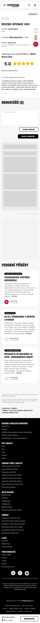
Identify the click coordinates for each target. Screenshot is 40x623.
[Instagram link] (13, 573)
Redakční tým (6, 544)
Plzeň (3, 452)
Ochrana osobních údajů (12, 605)
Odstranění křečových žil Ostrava (11, 478)
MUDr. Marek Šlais (15, 37)
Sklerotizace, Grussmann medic (11, 518)
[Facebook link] (20, 573)
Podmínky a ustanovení (25, 611)
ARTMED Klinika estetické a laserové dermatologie (17, 432)
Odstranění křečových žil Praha (11, 466)
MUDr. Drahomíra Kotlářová (10, 435)
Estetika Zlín (5, 426)
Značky (4, 561)
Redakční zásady (11, 611)
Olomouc (4, 455)
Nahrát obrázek (29, 129)
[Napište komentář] (20, 118)
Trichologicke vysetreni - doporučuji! (17, 279)
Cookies (4, 608)
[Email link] (27, 573)
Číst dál (14, 296)
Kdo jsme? (5, 541)
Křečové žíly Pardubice (8, 487)
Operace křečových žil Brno (10, 469)
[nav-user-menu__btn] (35, 5)
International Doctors (8, 567)
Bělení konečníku (7, 507)
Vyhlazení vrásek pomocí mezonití (12, 510)
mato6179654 (13, 29)
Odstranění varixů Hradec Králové (12, 481)
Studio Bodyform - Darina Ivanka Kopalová (14, 438)
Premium (4, 558)
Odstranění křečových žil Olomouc (12, 475)
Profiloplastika (6, 504)
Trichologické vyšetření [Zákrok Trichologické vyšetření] (13, 274)
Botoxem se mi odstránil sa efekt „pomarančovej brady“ (19, 355)
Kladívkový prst (6, 495)
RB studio (4, 429)
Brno (3, 449)
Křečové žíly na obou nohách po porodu (13, 521)
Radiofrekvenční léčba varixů (10, 533)
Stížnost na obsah (7, 547)
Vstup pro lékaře (6, 555)
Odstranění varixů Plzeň (9, 472)
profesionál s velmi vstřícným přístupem (13, 524)
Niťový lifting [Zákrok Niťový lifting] (10, 313)
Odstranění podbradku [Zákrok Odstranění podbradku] (13, 350)
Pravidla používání (27, 605)
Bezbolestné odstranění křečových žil (13, 530)
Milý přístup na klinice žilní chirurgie (12, 527)
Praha (3, 446)
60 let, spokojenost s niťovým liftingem (19, 318)
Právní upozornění (30, 608)
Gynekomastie (6, 501)
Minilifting (5, 498)
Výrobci (4, 564)
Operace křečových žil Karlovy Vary (12, 484)
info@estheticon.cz (28, 601)
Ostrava (4, 458)
